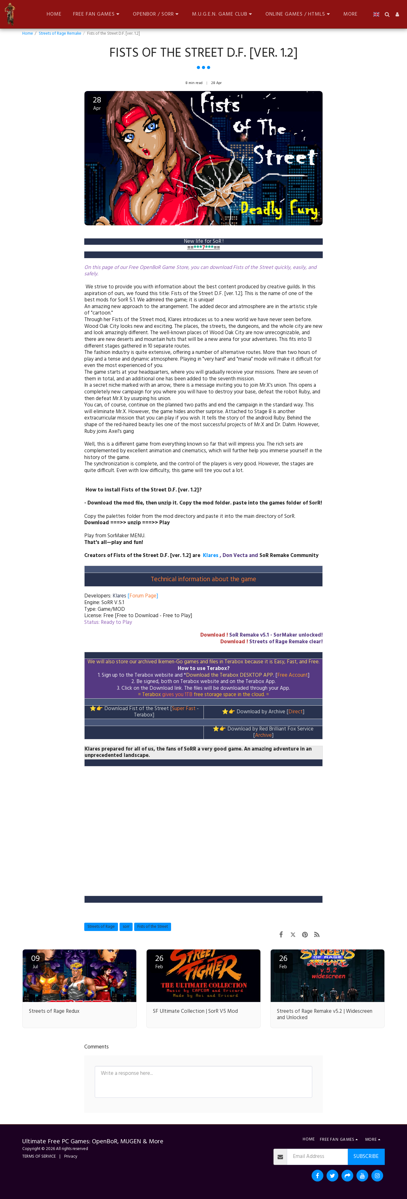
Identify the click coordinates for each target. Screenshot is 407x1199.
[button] (97, 14)
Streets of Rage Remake (60, 33)
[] (135, 596)
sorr (126, 926)
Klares (210, 556)
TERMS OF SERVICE (39, 1156)
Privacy (71, 1156)
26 (159, 962)
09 (35, 962)
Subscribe (366, 1157)
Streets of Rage (101, 926)
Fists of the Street (152, 926)
